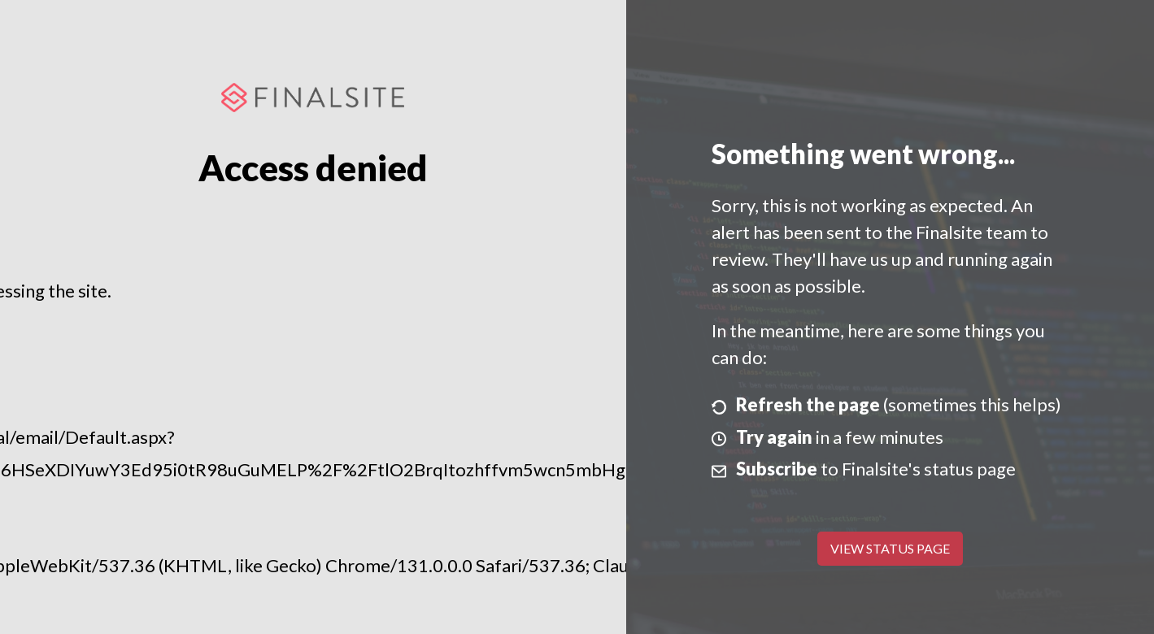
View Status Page (890, 548)
